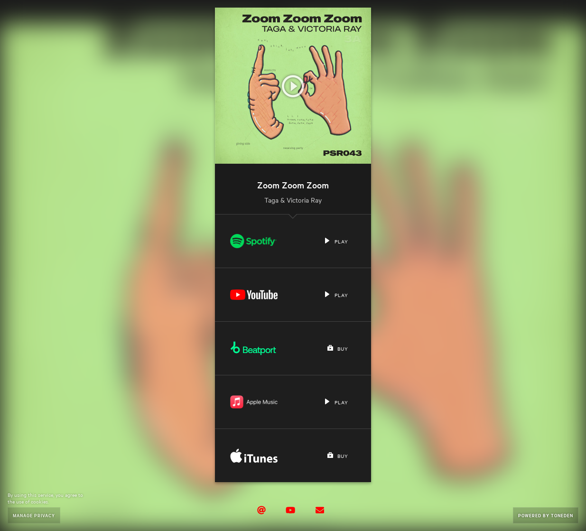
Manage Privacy (34, 515)
